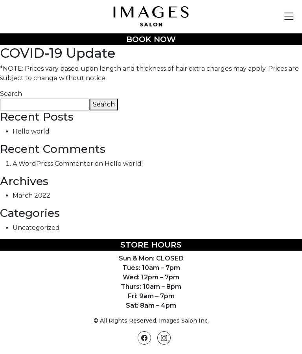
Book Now (151, 39)
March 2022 (31, 195)
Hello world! (32, 131)
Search (11, 93)
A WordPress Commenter (53, 163)
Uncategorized (36, 227)
